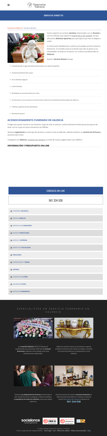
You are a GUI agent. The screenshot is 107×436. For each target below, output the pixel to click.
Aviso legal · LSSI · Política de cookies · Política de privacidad (65, 431)
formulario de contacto (72, 399)
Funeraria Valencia (15, 28)
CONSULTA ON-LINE (56, 191)
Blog (89, 431)
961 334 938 (56, 200)
